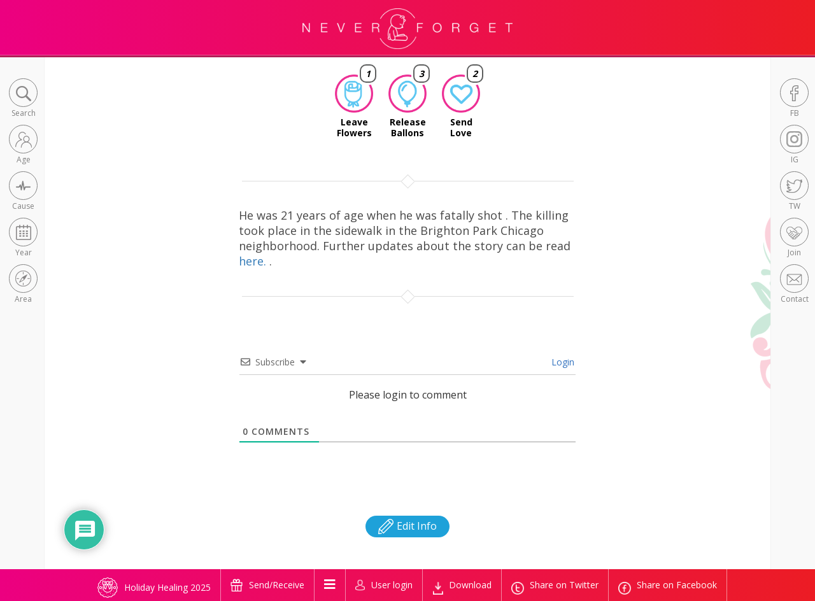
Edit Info (407, 526)
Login (561, 362)
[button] (23, 99)
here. (254, 261)
